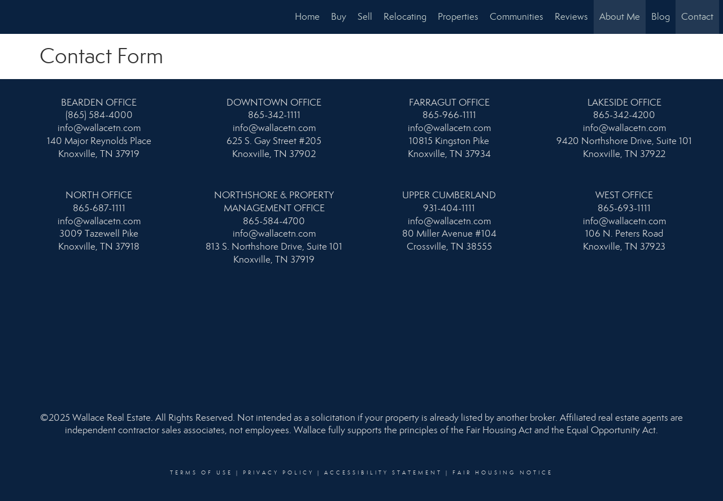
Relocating (405, 17)
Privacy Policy (278, 472)
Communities (516, 17)
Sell (365, 17)
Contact (697, 17)
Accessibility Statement (383, 472)
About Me (619, 17)
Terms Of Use (201, 472)
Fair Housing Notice (502, 472)
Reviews (571, 17)
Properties (458, 17)
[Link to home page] (14, 17)
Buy (338, 17)
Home (307, 17)
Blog (660, 17)
